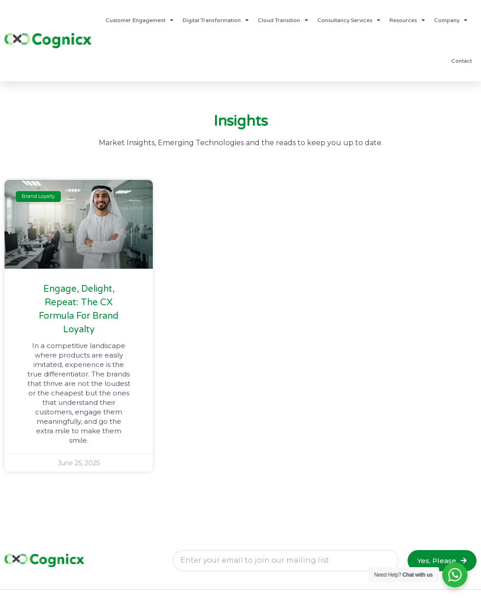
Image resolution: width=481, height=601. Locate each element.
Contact (461, 61)
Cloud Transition (283, 20)
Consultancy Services (348, 20)
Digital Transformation (216, 20)
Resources (407, 20)
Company (450, 20)
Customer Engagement (139, 20)
